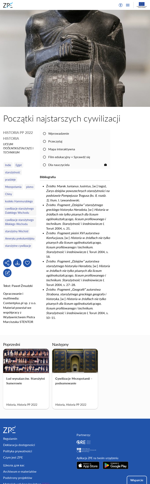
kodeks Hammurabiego (19, 201)
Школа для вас (14, 465)
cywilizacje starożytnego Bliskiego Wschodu (19, 222)
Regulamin (10, 438)
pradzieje (10, 179)
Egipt (19, 165)
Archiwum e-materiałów (20, 471)
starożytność (12, 172)
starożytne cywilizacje (18, 245)
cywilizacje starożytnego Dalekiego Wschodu (19, 210)
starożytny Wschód (16, 231)
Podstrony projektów (17, 477)
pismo (29, 186)
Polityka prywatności (17, 451)
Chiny (8, 194)
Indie (8, 165)
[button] (121, 5)
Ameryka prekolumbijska (19, 238)
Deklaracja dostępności (19, 445)
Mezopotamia (13, 186)
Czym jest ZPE (13, 457)
